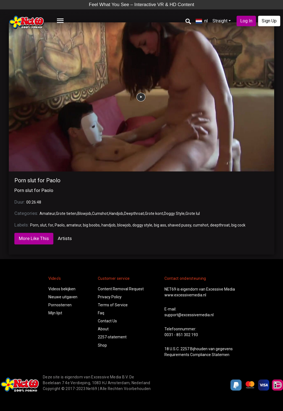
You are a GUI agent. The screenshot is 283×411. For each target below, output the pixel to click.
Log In (246, 20)
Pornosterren (60, 305)
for (50, 225)
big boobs (91, 225)
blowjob (124, 225)
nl (202, 20)
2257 (184, 349)
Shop (102, 345)
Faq (101, 313)
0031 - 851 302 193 (181, 335)
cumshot (200, 225)
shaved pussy (179, 225)
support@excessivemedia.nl (189, 315)
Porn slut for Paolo (37, 180)
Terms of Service (113, 305)
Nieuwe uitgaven (62, 297)
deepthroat (220, 225)
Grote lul (192, 213)
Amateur (47, 213)
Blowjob (84, 213)
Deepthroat (134, 213)
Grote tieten (66, 213)
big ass (160, 225)
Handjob (116, 213)
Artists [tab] (65, 238)
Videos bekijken (61, 289)
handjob (108, 225)
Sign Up (269, 20)
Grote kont (154, 213)
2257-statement (112, 337)
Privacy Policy (110, 297)
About (103, 329)
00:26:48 (33, 202)
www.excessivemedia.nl (185, 295)
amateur (73, 225)
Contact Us (107, 321)
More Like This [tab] (34, 238)
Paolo (60, 225)
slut (43, 225)
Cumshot (100, 213)
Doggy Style (174, 213)
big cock (238, 225)
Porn (34, 225)
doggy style (142, 225)
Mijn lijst (55, 313)
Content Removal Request (121, 289)
